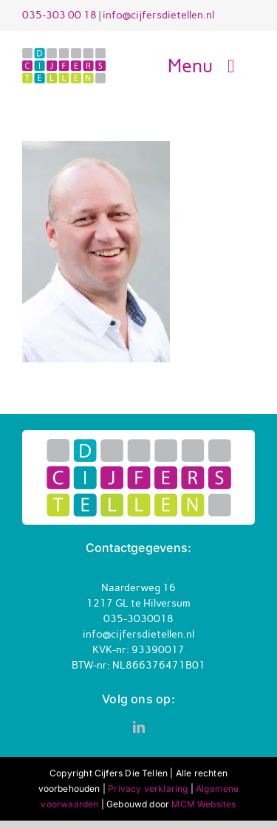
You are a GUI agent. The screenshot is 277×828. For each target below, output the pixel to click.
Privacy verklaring (148, 788)
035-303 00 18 (59, 15)
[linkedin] (139, 727)
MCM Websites (203, 804)
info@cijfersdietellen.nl (158, 15)
